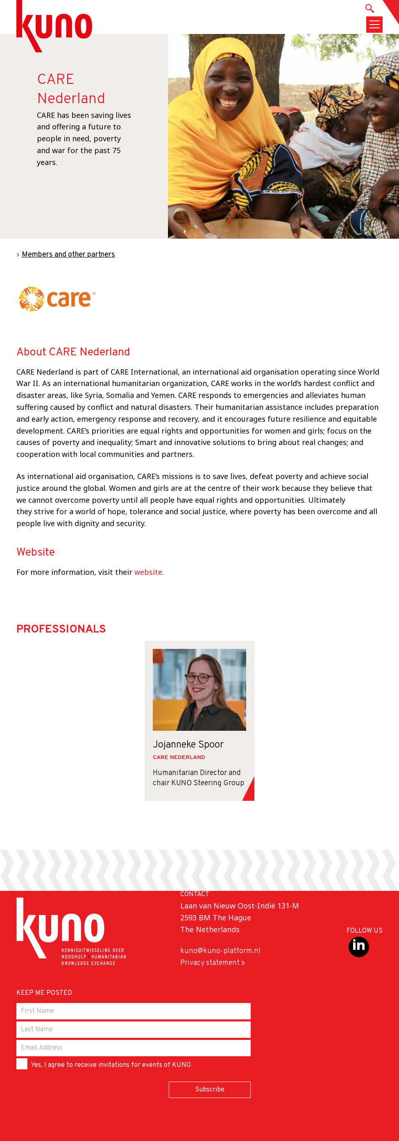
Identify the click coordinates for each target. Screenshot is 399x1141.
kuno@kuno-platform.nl (220, 951)
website (148, 572)
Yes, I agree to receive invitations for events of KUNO (103, 1063)
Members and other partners (68, 255)
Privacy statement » (212, 963)
